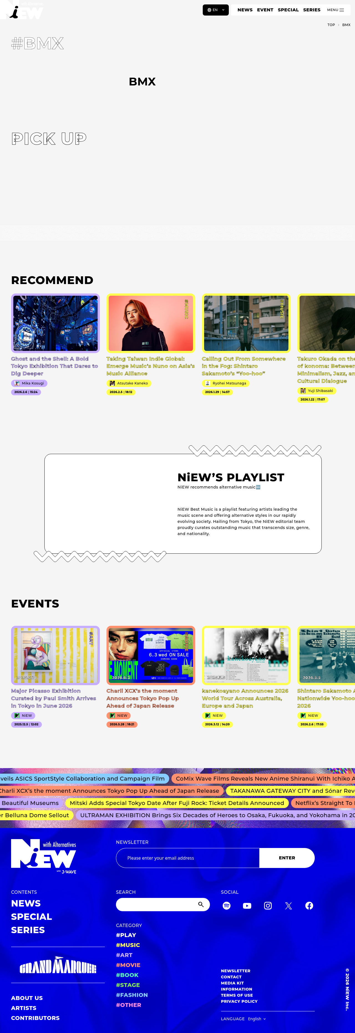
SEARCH (126, 892)
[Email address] (187, 858)
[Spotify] (226, 906)
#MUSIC (128, 945)
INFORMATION (236, 989)
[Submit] (201, 904)
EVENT (265, 9)
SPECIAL (288, 9)
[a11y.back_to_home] (22, 12)
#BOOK (127, 975)
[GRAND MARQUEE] (58, 965)
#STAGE (128, 985)
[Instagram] (267, 906)
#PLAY (126, 935)
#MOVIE (128, 965)
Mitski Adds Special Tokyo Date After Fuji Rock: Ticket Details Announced (179, 803)
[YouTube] (247, 906)
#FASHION (132, 995)
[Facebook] (309, 906)
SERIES (311, 9)
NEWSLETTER (132, 842)
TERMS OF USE (237, 995)
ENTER (287, 857)
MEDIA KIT (232, 983)
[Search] (163, 904)
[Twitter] (288, 906)
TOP (331, 25)
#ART (124, 955)
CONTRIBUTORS (35, 1018)
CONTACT (231, 976)
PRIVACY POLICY (239, 1001)
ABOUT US (27, 998)
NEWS (245, 9)
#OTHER (128, 1005)
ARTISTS (24, 1008)
